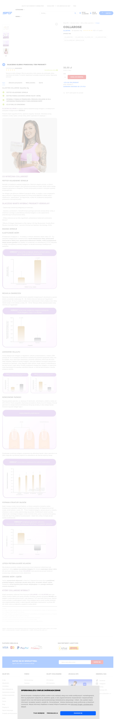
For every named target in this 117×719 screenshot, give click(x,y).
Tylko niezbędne (38, 713)
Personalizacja (52, 713)
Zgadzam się (78, 713)
